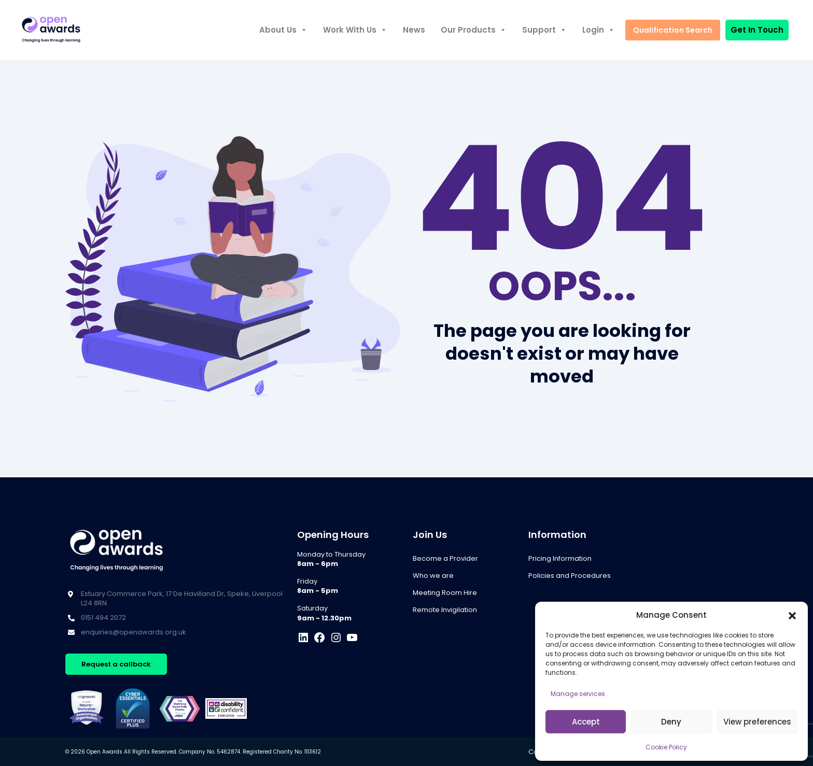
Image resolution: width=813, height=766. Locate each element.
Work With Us (355, 30)
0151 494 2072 (103, 617)
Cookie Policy (666, 747)
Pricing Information (560, 558)
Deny (671, 721)
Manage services (578, 693)
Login (598, 30)
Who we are (433, 575)
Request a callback (116, 664)
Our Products (474, 30)
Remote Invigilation (445, 610)
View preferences (757, 721)
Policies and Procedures (569, 575)
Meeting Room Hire (445, 593)
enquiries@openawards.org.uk (133, 632)
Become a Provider (445, 558)
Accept (586, 721)
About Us (283, 30)
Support (544, 30)
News (414, 29)
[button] (792, 615)
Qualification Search (672, 30)
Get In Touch (757, 29)
